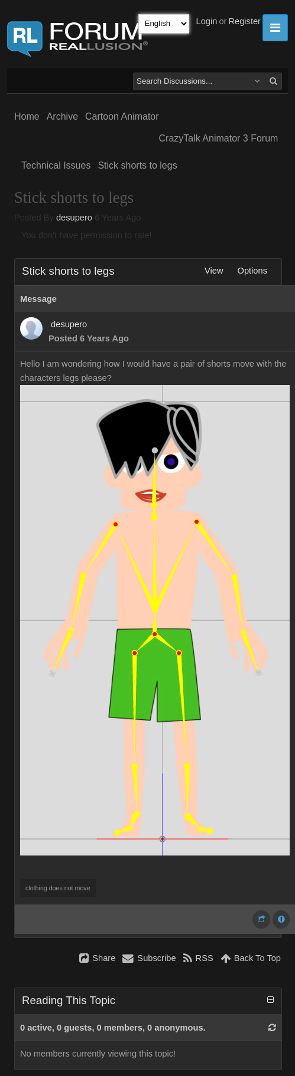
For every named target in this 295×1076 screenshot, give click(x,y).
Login (207, 21)
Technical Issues (55, 165)
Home (27, 116)
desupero (74, 217)
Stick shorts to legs (137, 165)
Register (244, 21)
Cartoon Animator (122, 116)
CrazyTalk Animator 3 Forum (218, 138)
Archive (62, 116)
